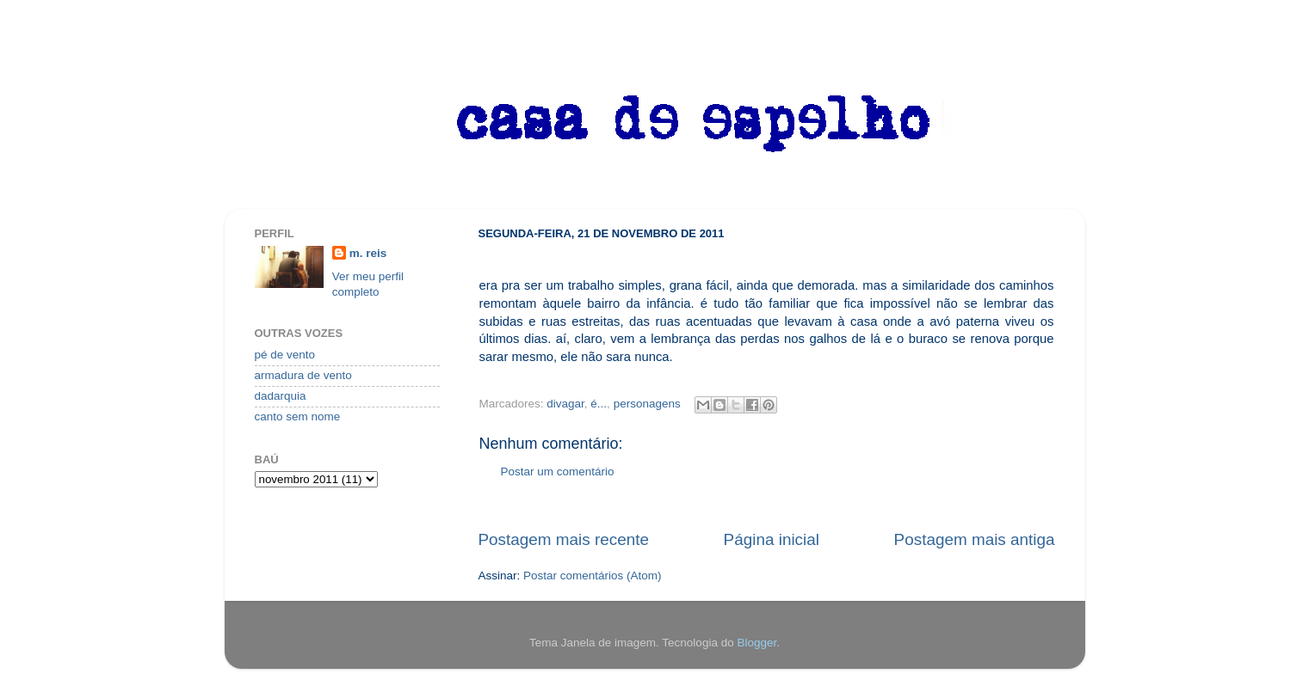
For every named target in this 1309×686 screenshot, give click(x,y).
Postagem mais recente (564, 539)
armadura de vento (303, 375)
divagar (565, 403)
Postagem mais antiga (974, 539)
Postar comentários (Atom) (592, 575)
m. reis (368, 253)
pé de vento (285, 354)
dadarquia (280, 395)
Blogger (756, 642)
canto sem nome (298, 416)
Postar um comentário (557, 471)
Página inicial (771, 539)
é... (598, 403)
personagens (647, 403)
